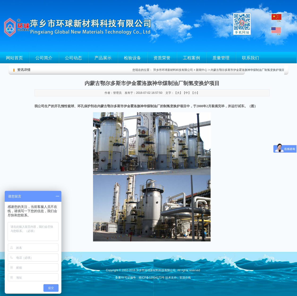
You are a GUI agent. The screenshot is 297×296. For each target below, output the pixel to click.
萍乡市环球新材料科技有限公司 (172, 70)
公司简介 (43, 58)
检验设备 (132, 58)
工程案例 (191, 58)
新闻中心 (201, 70)
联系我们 (250, 58)
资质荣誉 (161, 58)
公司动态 (73, 58)
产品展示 (102, 58)
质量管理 (220, 58)
